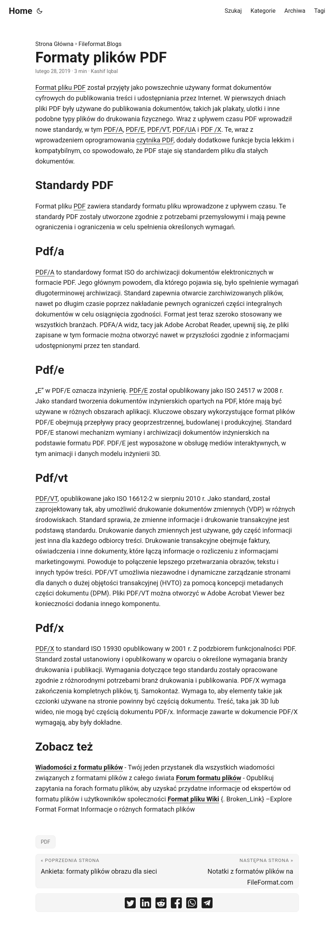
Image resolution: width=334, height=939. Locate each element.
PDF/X (45, 648)
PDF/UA (184, 129)
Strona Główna (54, 44)
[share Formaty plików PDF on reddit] (160, 904)
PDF (80, 206)
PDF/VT (158, 129)
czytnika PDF (154, 140)
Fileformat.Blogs (100, 44)
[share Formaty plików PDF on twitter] (130, 904)
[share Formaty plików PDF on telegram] (207, 904)
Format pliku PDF (60, 87)
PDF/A (113, 129)
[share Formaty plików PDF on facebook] (176, 904)
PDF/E (135, 129)
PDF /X (210, 129)
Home (20, 11)
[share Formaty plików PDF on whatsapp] (191, 904)
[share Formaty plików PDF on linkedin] (145, 904)
